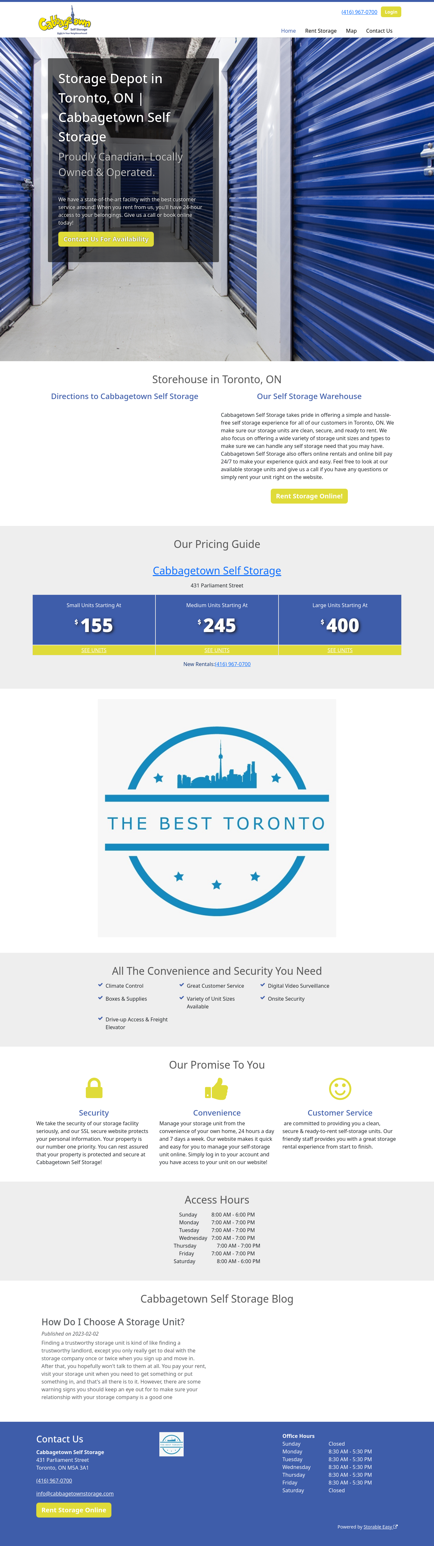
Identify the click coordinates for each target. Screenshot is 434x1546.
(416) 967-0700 (359, 12)
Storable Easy (381, 1527)
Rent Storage (321, 30)
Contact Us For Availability (106, 239)
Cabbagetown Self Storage (217, 570)
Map (351, 30)
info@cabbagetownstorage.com (75, 1493)
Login (391, 12)
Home (288, 30)
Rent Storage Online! (309, 496)
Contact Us (379, 30)
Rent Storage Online (73, 1510)
